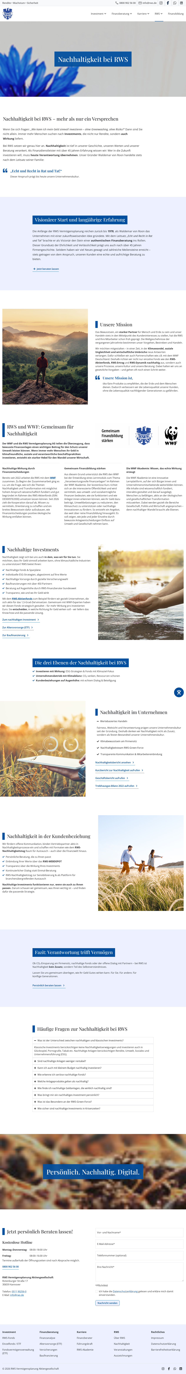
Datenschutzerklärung (125, 1291)
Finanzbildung (176, 13)
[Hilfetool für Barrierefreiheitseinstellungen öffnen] (179, 692)
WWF (53, 477)
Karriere (143, 13)
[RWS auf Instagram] (161, 3)
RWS (159, 13)
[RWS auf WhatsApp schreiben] (175, 3)
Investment (99, 13)
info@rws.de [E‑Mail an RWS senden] (17, 1295)
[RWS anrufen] (125, 3)
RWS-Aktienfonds (22, 598)
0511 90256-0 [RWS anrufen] (19, 1291)
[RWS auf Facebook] (168, 3)
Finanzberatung (122, 13)
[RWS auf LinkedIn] (182, 2)
